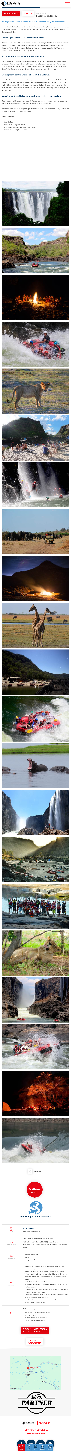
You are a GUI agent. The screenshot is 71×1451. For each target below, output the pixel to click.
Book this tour (11, 13)
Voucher (28, 13)
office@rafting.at (35, 1434)
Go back (37, 1171)
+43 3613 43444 (35, 1430)
